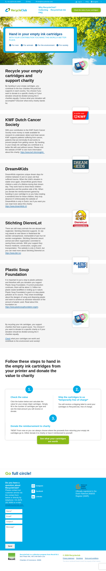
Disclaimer (79, 559)
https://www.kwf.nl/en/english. (32, 152)
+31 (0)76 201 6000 (13, 1)
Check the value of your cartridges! (86, 10)
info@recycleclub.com (44, 1)
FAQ (28, 1)
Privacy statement (68, 559)
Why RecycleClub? (47, 7)
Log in (80, 2)
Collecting (43, 10)
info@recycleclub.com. (15, 505)
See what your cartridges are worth (53, 440)
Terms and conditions (91, 559)
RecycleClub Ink (58, 10)
